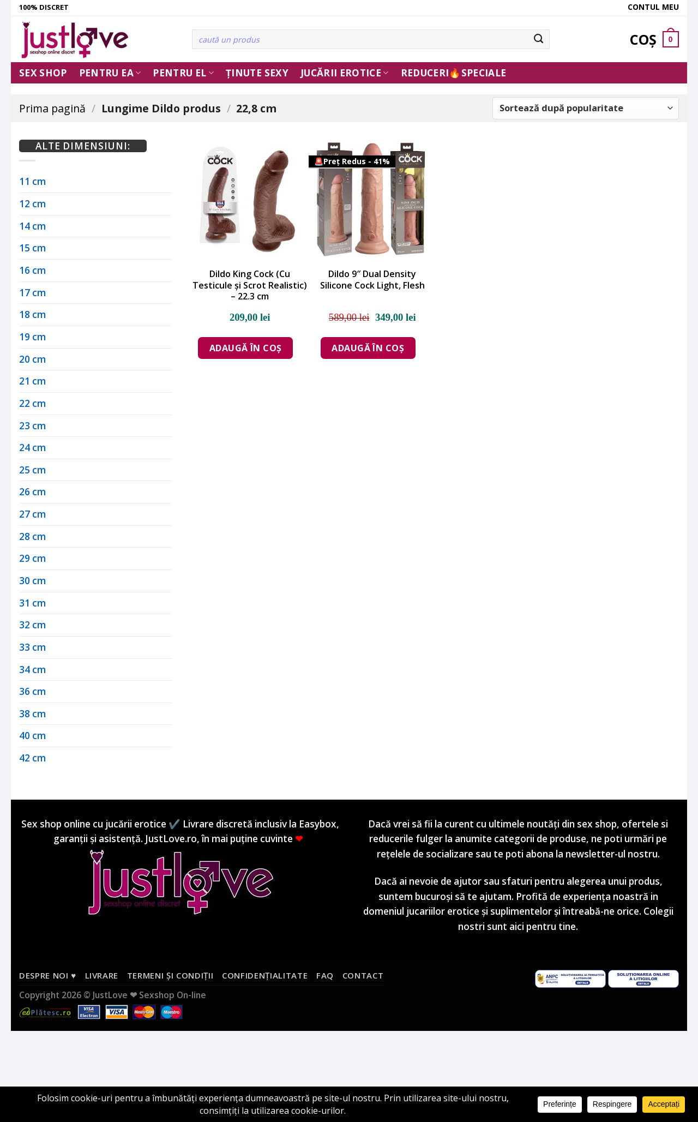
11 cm (32, 181)
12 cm (32, 203)
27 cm (32, 514)
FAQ (325, 975)
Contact (363, 975)
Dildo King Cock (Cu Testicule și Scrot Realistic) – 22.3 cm (249, 285)
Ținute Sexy (257, 73)
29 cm (32, 558)
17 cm (32, 292)
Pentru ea (110, 73)
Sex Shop (43, 73)
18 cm (32, 314)
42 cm (32, 758)
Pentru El (183, 73)
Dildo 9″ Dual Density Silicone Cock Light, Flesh (372, 279)
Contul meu (653, 7)
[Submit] (539, 39)
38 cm (32, 713)
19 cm (32, 337)
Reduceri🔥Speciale (454, 73)
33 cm (32, 647)
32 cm (32, 625)
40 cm (32, 735)
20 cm (32, 359)
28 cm (32, 536)
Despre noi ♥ (47, 975)
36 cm (32, 691)
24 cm (32, 447)
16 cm (32, 270)
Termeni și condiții (170, 975)
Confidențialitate (265, 975)
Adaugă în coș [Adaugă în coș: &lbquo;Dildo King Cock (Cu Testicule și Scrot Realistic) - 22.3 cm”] (245, 348)
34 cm (32, 669)
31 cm (32, 603)
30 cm (32, 580)
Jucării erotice (344, 73)
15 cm (32, 248)
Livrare (102, 975)
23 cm (32, 425)
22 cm (32, 403)
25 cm (32, 470)
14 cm (32, 226)
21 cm (32, 381)
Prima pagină (52, 108)
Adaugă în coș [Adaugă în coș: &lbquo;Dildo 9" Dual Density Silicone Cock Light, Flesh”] (368, 348)
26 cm (32, 491)
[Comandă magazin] (585, 108)
